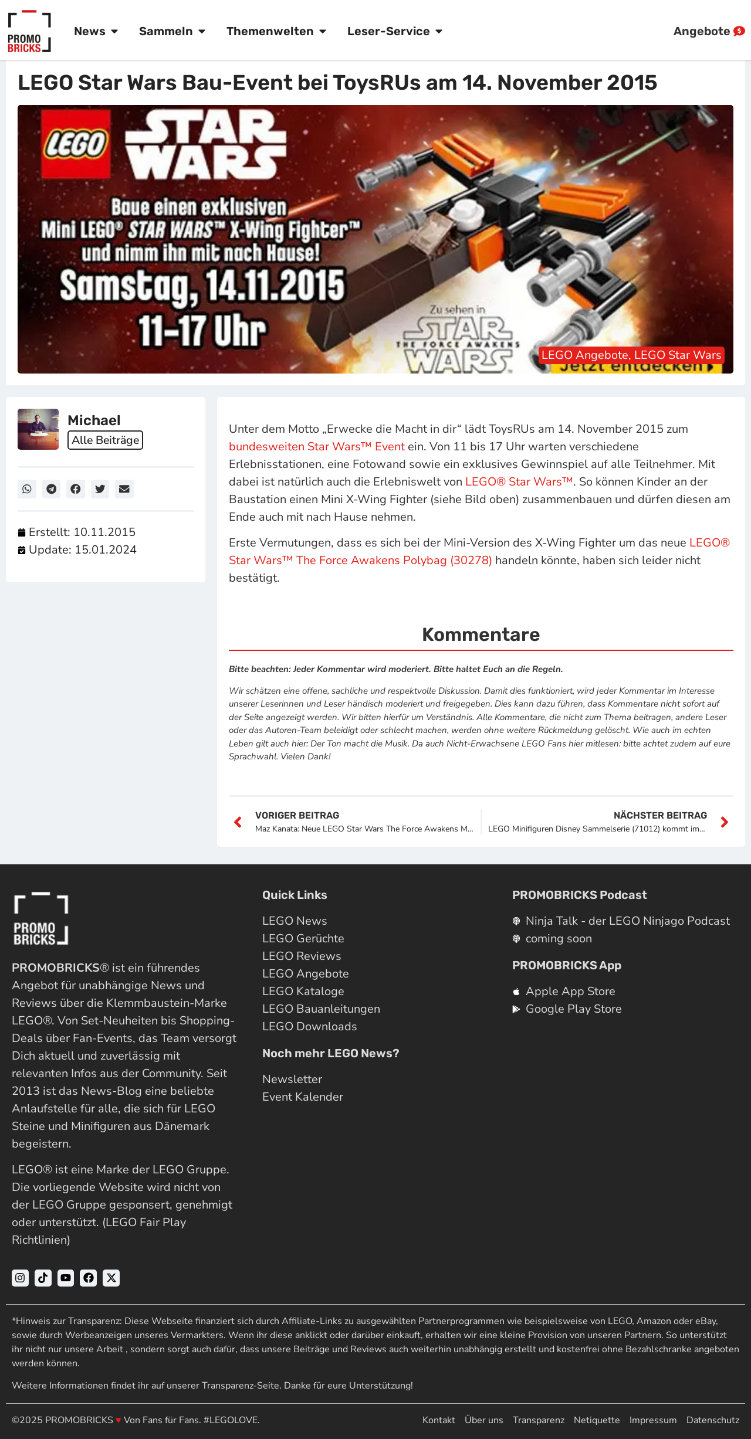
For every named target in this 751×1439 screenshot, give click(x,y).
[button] (27, 489)
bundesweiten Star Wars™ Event (317, 446)
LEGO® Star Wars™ (519, 482)
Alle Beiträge (107, 440)
